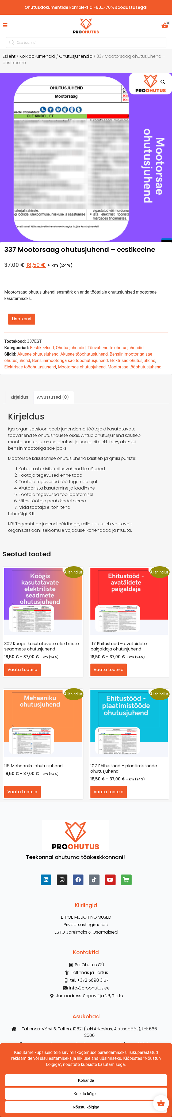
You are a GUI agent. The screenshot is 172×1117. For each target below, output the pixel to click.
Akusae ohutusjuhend (38, 354)
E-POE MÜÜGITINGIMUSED (86, 917)
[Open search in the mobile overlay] (86, 42)
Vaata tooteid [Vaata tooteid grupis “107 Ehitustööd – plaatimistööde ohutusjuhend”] (109, 792)
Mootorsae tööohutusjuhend (134, 366)
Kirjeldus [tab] (19, 397)
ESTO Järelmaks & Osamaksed (86, 932)
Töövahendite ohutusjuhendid (115, 347)
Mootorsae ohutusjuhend (82, 366)
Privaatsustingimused (86, 924)
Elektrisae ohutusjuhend (132, 360)
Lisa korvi (21, 319)
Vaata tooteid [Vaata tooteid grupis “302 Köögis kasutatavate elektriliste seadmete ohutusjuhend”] (22, 669)
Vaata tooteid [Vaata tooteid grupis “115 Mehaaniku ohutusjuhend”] (22, 792)
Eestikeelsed (42, 347)
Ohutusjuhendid (76, 56)
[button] (163, 82)
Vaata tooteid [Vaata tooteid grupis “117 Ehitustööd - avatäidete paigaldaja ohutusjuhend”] (109, 669)
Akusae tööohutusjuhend (84, 354)
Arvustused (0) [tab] (53, 397)
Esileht (9, 56)
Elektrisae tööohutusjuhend (30, 366)
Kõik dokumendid (37, 56)
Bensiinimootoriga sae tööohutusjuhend (70, 360)
